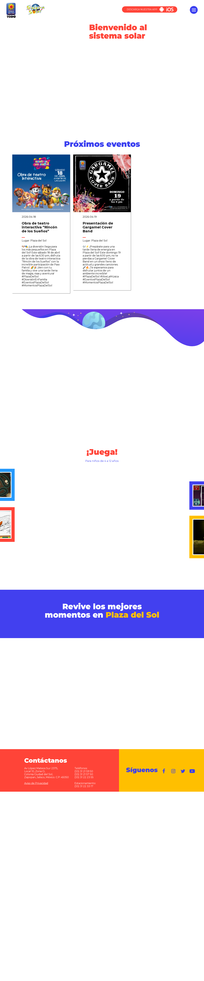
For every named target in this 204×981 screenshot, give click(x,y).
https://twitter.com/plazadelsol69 (183, 768)
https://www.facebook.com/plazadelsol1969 (164, 768)
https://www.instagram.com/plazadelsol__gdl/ (173, 768)
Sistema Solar (35, 8)
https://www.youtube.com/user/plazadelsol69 (192, 768)
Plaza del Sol (11, 10)
